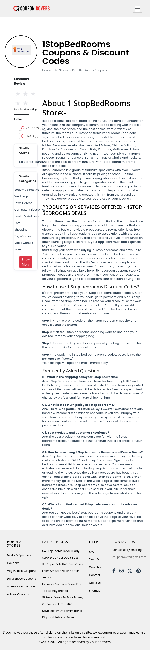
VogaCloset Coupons (21, 571)
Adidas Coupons (18, 594)
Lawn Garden (23, 203)
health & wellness (26, 216)
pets (17, 223)
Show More (26, 261)
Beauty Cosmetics (26, 190)
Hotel (17, 249)
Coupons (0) (34, 128)
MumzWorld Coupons (21, 586)
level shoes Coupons (21, 579)
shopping (21, 230)
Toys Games (22, 236)
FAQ (92, 551)
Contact (94, 575)
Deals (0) (32, 136)
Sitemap (95, 591)
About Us (95, 583)
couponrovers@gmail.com (129, 557)
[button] (137, 9)
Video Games (23, 243)
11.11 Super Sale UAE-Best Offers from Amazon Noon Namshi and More (62, 570)
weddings (21, 196)
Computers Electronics (29, 210)
